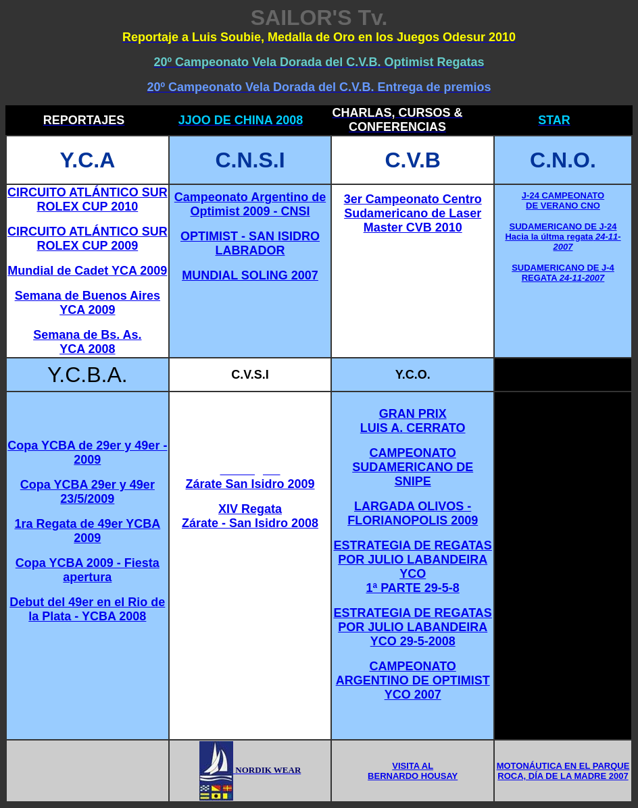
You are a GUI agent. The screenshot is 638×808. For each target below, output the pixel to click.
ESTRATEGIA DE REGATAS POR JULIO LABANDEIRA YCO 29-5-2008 (413, 627)
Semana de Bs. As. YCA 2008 (87, 342)
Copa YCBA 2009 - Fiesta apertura (88, 570)
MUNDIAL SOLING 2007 (250, 275)
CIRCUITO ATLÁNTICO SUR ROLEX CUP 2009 (87, 238)
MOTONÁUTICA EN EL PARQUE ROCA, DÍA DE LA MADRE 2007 (563, 771)
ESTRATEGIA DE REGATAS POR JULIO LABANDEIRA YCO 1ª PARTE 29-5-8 (413, 567)
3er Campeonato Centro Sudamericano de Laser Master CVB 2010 (413, 213)
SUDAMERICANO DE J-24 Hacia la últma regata (560, 231)
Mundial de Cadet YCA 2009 (87, 270)
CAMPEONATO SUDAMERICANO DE (412, 460)
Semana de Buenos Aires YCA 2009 (87, 303)
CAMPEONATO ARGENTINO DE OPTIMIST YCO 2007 (413, 680)
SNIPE (413, 481)
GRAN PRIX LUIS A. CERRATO (413, 421)
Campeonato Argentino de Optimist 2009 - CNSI (250, 204)
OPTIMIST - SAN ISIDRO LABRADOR (250, 243)
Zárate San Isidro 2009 (249, 484)
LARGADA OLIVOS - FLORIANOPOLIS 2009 (412, 513)
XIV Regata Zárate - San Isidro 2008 (250, 516)
